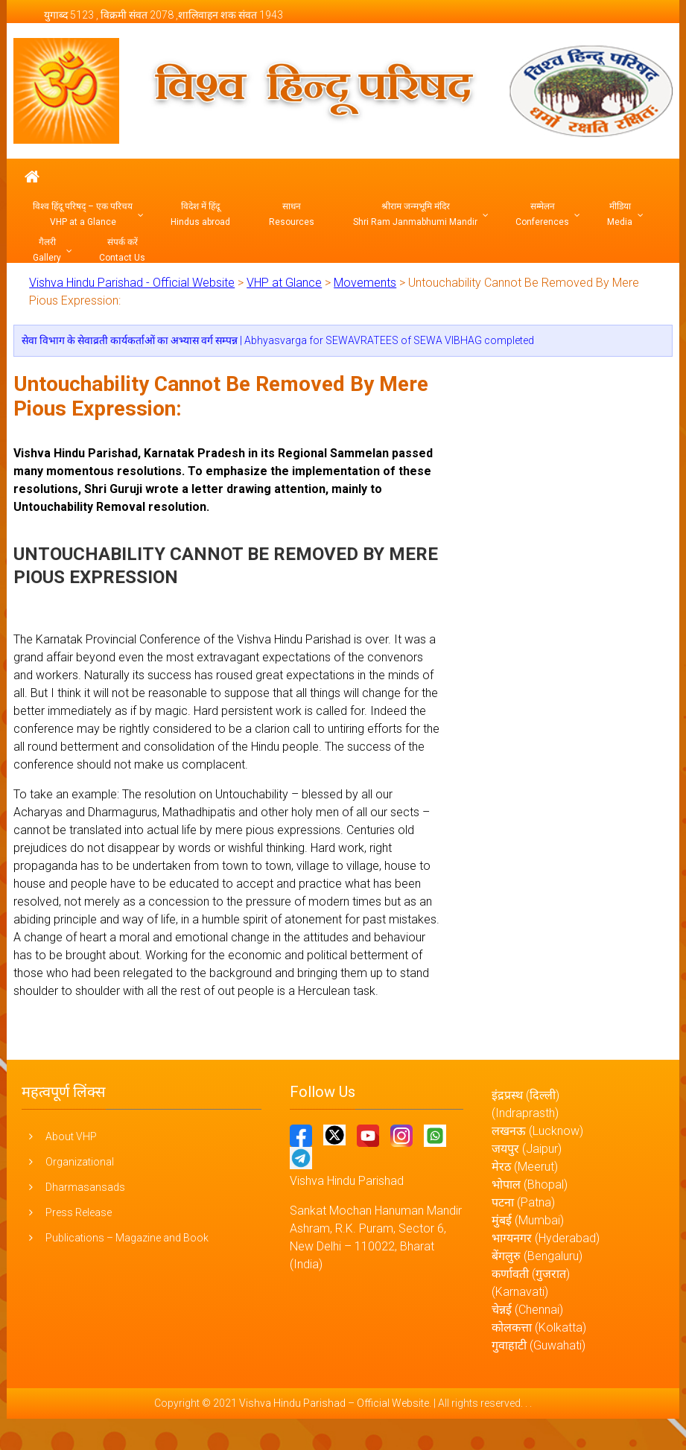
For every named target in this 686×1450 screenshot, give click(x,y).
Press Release (78, 1212)
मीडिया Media (619, 214)
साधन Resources (291, 214)
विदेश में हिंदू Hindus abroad (200, 214)
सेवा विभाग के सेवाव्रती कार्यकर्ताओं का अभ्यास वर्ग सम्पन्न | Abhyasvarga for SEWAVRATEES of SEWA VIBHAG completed (278, 340)
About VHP (71, 1136)
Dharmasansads (85, 1187)
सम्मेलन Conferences (542, 214)
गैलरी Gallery (47, 250)
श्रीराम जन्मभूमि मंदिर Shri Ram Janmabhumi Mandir (415, 214)
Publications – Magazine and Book (127, 1238)
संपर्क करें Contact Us (122, 250)
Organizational (79, 1162)
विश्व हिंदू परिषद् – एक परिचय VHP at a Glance (83, 214)
